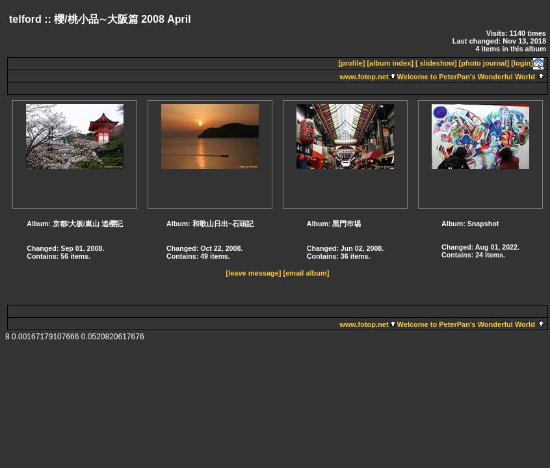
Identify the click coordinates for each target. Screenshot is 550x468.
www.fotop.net (363, 77)
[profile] (351, 63)
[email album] (306, 273)
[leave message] (254, 273)
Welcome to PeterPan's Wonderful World (466, 77)
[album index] (390, 63)
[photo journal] (484, 63)
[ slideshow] (436, 63)
